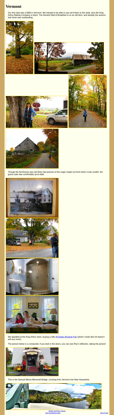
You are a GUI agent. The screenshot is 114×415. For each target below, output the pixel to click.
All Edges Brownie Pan (66, 337)
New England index (52, 413)
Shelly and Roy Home (57, 411)
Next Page (104, 413)
